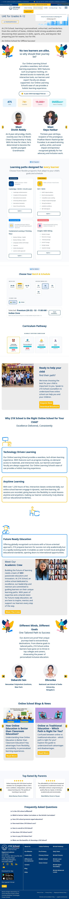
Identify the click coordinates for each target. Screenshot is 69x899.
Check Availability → (54, 312)
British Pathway (38, 7)
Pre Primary (42, 851)
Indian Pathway (28, 7)
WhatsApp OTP (51, 19)
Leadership (28, 855)
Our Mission (28, 851)
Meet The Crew (13, 612)
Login (4, 886)
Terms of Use (40, 892)
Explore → (20, 211)
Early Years (56, 851)
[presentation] (3, 127)
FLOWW (46, 7)
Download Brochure (10, 22)
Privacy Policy (48, 892)
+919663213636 (65, 4)
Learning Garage (53, 7)
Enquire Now (28, 11)
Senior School (43, 863)
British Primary (58, 855)
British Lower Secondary (57, 860)
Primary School (43, 855)
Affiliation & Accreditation (29, 860)
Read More (12, 755)
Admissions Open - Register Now (34, 5)
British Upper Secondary (57, 865)
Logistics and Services (62, 897)
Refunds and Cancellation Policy (47, 897)
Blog (60, 7)
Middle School (43, 859)
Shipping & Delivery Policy (60, 892)
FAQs (26, 872)
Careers (27, 865)
